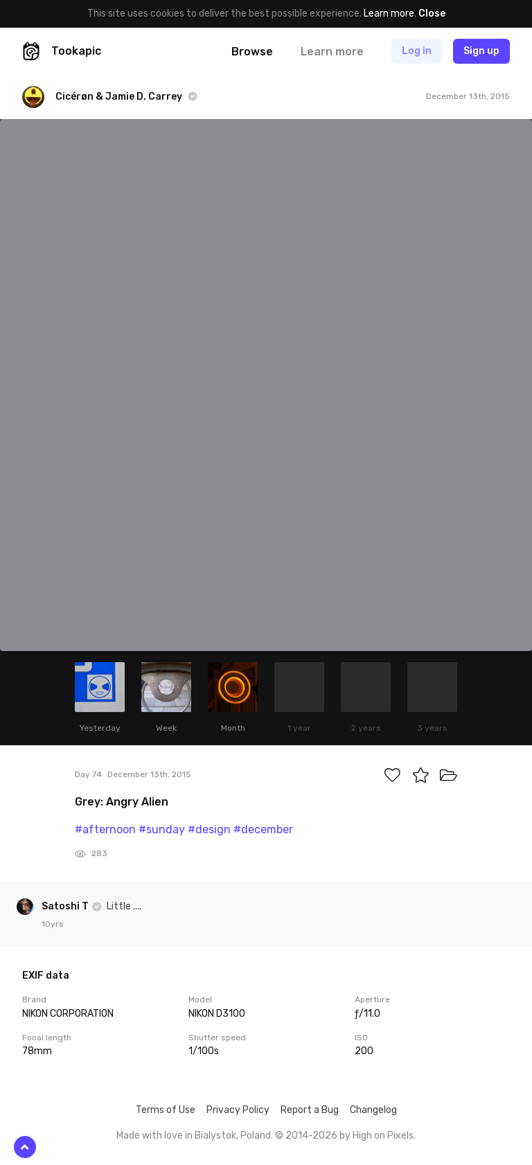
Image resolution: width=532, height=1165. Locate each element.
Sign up (481, 51)
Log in (417, 51)
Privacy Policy (237, 1110)
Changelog (373, 1110)
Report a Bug (310, 1110)
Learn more (389, 13)
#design (209, 829)
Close (431, 13)
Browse (252, 51)
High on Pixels (383, 1135)
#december (263, 829)
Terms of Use (165, 1110)
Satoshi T (66, 906)
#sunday (162, 829)
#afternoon (105, 829)
